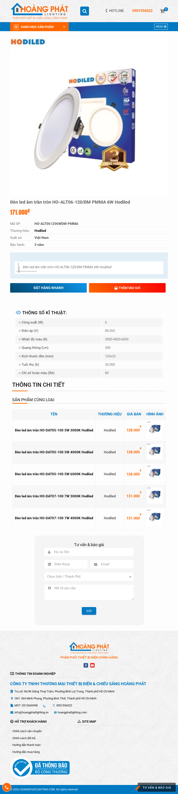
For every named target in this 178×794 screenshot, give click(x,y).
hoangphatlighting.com (72, 712)
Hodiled (110, 430)
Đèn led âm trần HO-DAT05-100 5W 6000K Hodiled (54, 474)
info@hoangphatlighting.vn (31, 712)
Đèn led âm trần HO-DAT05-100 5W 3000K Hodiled (54, 430)
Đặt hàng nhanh (49, 288)
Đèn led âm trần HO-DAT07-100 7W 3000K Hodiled (54, 496)
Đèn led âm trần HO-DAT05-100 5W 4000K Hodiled (54, 452)
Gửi (89, 611)
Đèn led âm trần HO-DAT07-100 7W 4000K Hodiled (54, 518)
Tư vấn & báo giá (153, 788)
